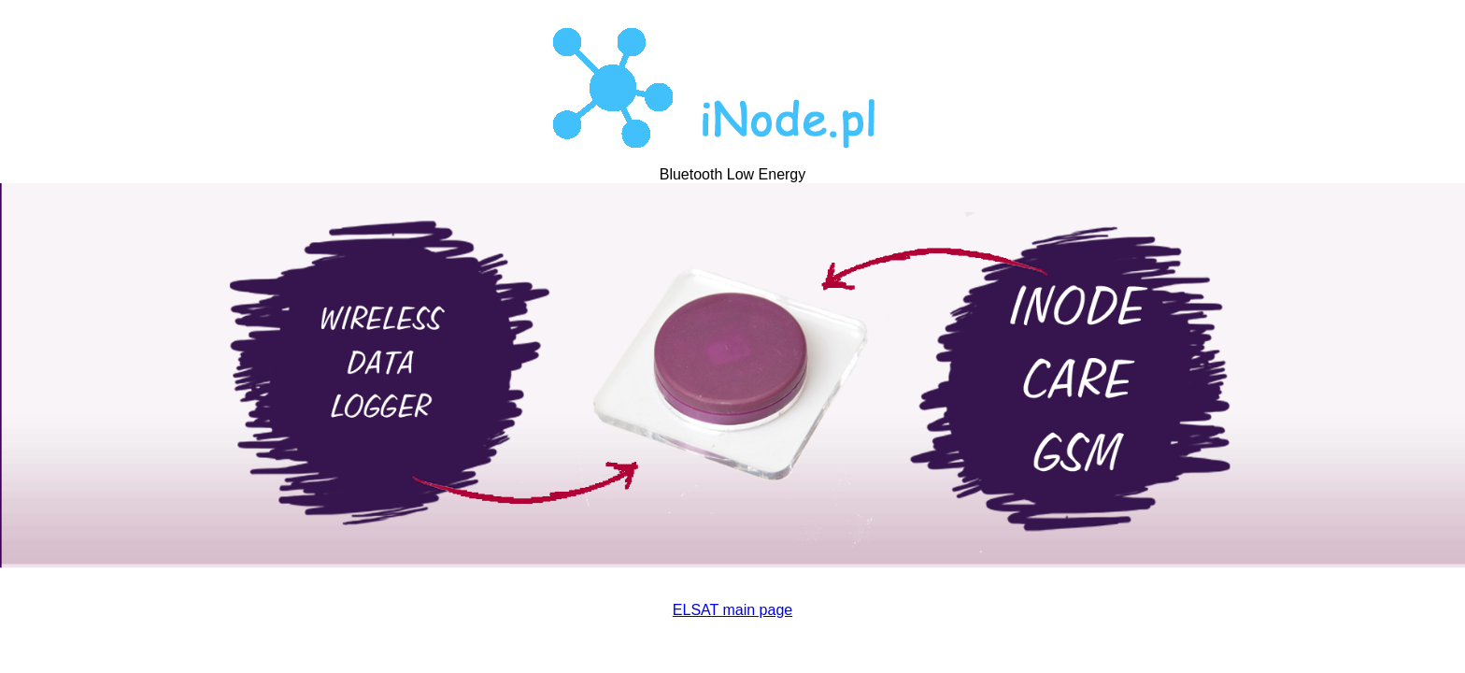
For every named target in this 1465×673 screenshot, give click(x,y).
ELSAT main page (732, 610)
